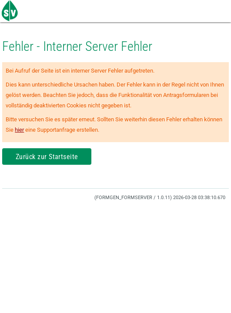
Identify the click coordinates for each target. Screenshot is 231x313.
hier (19, 130)
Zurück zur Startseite (47, 157)
